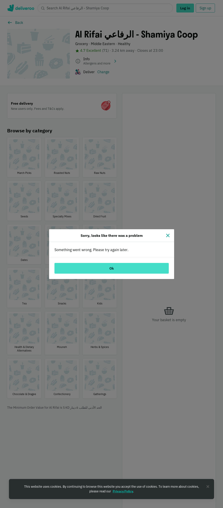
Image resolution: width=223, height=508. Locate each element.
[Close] (168, 235)
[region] (111, 489)
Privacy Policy (123, 491)
